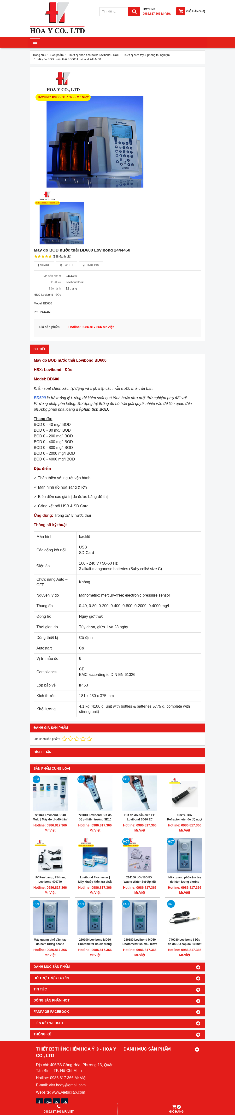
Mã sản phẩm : (53, 276)
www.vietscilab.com (68, 1092)
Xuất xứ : (57, 282)
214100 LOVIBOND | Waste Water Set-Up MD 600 (139, 882)
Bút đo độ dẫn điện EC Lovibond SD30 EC (139, 817)
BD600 (40, 398)
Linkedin (91, 265)
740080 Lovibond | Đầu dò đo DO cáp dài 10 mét (184, 942)
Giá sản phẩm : (50, 327)
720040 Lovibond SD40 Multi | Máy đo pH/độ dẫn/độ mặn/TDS (50, 819)
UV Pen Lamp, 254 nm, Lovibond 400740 (50, 879)
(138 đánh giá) (62, 256)
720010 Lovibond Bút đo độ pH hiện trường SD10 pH (95, 819)
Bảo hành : (56, 288)
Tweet (66, 265)
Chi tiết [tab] (39, 349)
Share (44, 265)
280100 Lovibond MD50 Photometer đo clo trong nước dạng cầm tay (95, 944)
